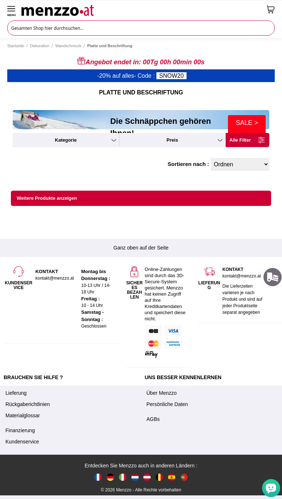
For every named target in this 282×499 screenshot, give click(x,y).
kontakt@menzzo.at (241, 276)
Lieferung (15, 393)
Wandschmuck (68, 46)
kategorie (66, 140)
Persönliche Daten (167, 404)
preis (172, 140)
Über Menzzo (162, 393)
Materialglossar (22, 415)
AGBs (153, 419)
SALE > (247, 122)
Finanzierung (20, 430)
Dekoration (39, 46)
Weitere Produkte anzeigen (47, 198)
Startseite (15, 46)
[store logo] (141, 9)
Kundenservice (22, 442)
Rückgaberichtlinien (27, 404)
